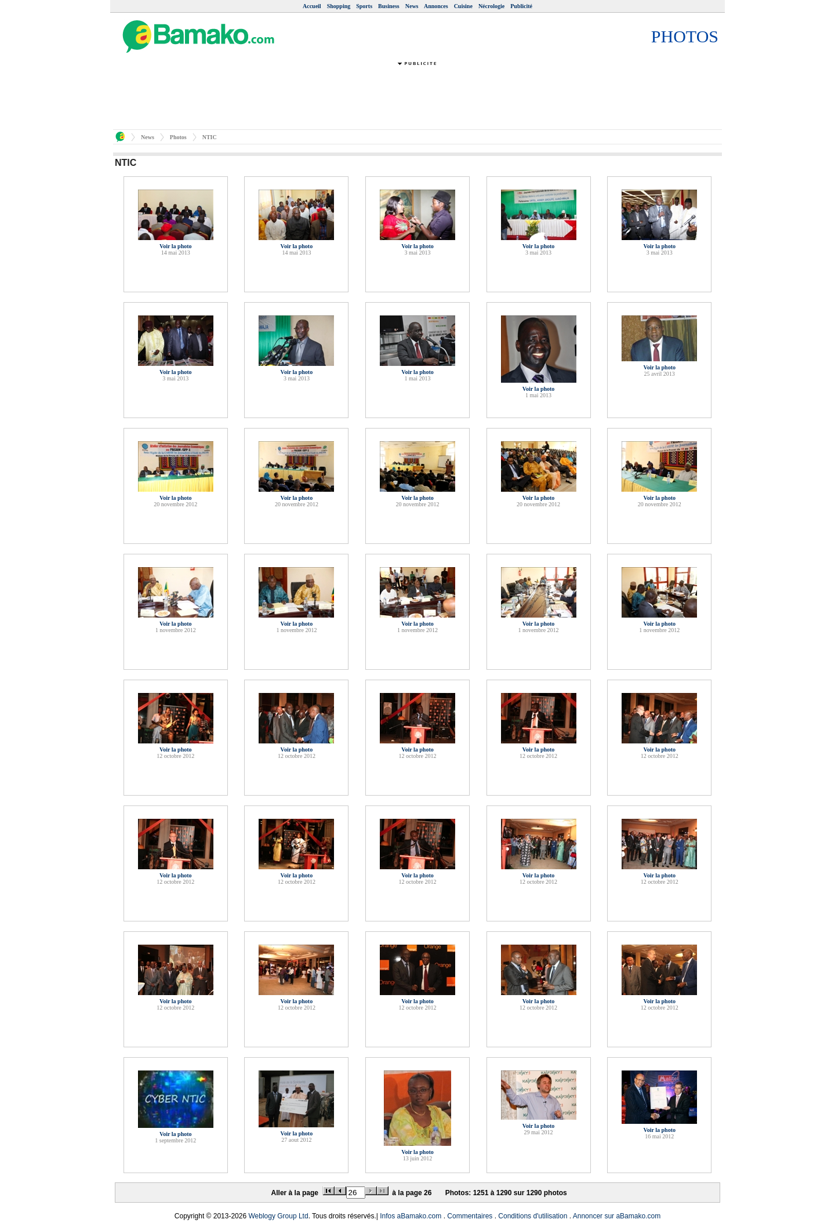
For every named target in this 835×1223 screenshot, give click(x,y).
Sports (364, 6)
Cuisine (463, 6)
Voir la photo (175, 246)
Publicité (521, 6)
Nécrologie (491, 6)
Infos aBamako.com (410, 1216)
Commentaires (469, 1216)
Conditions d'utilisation (532, 1216)
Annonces (436, 6)
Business (389, 6)
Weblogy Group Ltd (278, 1216)
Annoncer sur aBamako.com (616, 1216)
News (412, 6)
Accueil (312, 6)
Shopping (339, 6)
